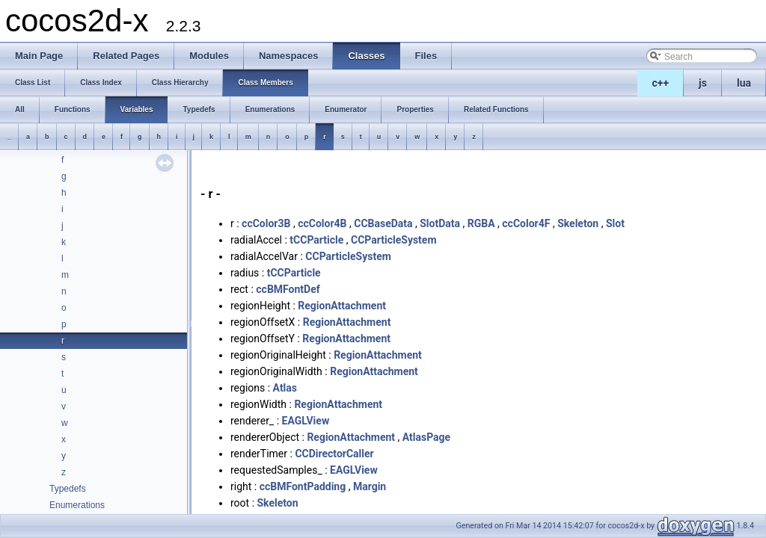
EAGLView (306, 421)
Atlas (285, 388)
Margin (369, 486)
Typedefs (67, 488)
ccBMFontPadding (303, 486)
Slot (615, 223)
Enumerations (77, 505)
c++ (661, 83)
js (703, 83)
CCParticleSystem (394, 240)
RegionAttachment (342, 306)
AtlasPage (426, 437)
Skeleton (577, 223)
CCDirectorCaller (334, 454)
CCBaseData (383, 223)
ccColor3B (266, 223)
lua (744, 83)
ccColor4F (526, 223)
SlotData (440, 223)
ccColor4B (322, 223)
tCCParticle (316, 240)
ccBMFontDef (287, 289)
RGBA (481, 223)
